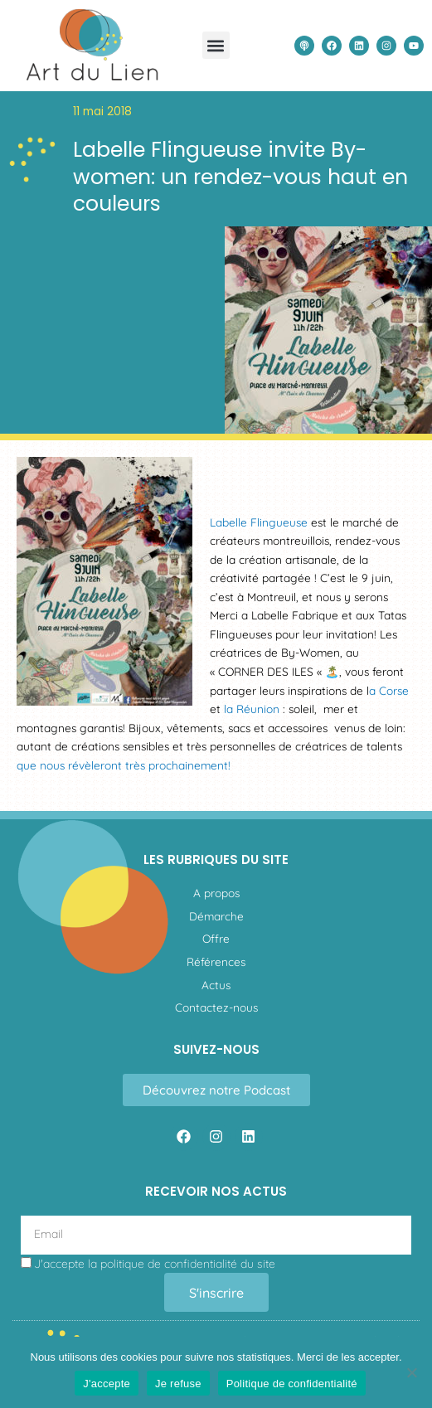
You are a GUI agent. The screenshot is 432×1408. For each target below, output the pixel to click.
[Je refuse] (411, 1372)
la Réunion (250, 709)
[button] (216, 45)
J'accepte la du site (154, 1263)
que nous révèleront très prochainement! (125, 765)
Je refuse (178, 1383)
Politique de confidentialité (291, 1383)
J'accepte (106, 1383)
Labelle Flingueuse (259, 522)
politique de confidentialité (168, 1263)
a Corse (389, 690)
